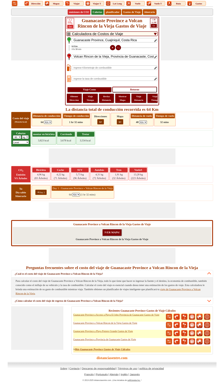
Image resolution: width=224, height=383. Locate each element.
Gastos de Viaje (132, 12)
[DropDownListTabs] (112, 33)
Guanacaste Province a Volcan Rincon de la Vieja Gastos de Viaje (105, 323)
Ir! (100, 122)
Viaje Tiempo (90, 98)
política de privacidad (151, 368)
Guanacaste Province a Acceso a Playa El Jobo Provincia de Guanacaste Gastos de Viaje (116, 315)
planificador (113, 12)
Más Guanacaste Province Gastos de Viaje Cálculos (102, 349)
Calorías (97, 12)
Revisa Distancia (106, 98)
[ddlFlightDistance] (143, 122)
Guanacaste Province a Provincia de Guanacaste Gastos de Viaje (104, 339)
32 (153, 22)
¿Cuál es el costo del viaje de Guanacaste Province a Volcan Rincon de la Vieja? (59, 273)
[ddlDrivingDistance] (48, 122)
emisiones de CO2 (79, 12)
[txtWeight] (17, 137)
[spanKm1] (76, 194)
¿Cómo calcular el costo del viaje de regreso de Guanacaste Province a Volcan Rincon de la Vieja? (69, 300)
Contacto (74, 368)
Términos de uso (127, 368)
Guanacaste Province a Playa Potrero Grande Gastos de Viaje (103, 331)
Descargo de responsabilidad (99, 368)
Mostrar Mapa (123, 98)
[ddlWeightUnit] (25, 137)
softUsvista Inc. (133, 380)
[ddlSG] (21, 142)
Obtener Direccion (74, 98)
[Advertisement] (37, 38)
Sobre (63, 368)
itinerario (149, 12)
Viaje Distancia (138, 98)
